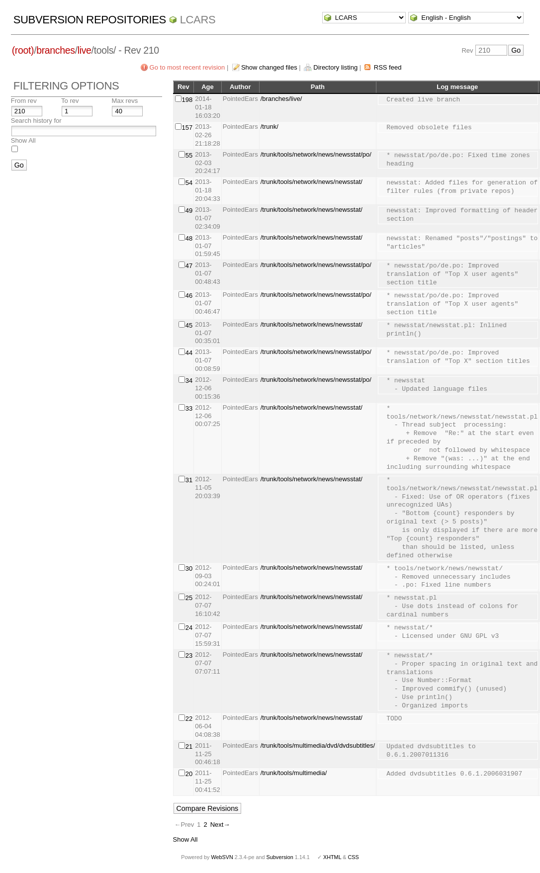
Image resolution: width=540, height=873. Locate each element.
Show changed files (269, 67)
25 (188, 598)
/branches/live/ (281, 98)
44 (188, 352)
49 (188, 210)
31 (188, 480)
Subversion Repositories (89, 19)
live (84, 50)
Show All (23, 140)
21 (188, 746)
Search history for (36, 120)
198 (187, 99)
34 (188, 380)
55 (188, 155)
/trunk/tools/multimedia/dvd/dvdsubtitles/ (318, 745)
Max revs (124, 100)
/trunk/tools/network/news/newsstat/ (311, 181)
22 (188, 718)
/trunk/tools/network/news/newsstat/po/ (316, 154)
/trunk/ (269, 126)
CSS (353, 857)
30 (188, 568)
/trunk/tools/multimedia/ (294, 773)
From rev (24, 100)
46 (188, 295)
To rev (70, 100)
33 (188, 408)
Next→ (220, 824)
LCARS (198, 19)
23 (188, 655)
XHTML (332, 857)
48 (188, 238)
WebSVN (222, 857)
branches (55, 50)
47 (188, 265)
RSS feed (388, 67)
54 (188, 182)
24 (188, 627)
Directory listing (335, 67)
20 (188, 774)
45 (188, 325)
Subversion (280, 857)
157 (187, 127)
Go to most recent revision (187, 67)
